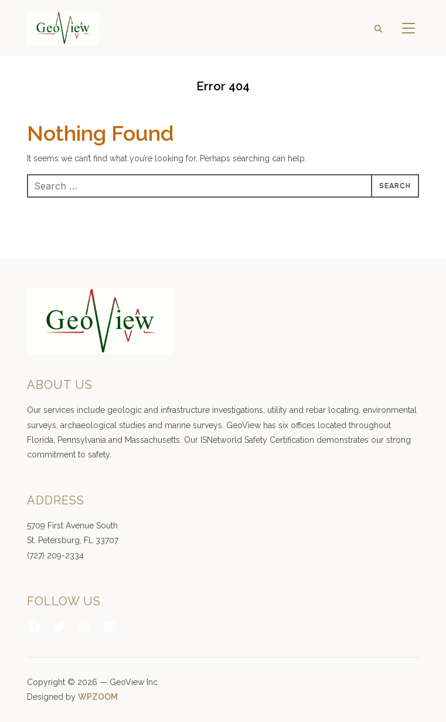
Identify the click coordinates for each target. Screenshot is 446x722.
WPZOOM (98, 696)
